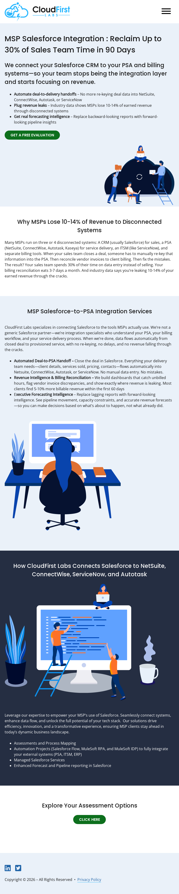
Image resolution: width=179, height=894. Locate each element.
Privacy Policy (89, 879)
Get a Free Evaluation (32, 135)
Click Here (89, 820)
